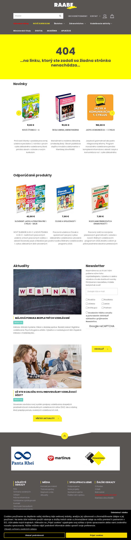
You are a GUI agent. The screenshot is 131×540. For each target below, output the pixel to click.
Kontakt (94, 16)
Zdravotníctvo (76, 23)
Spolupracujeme (75, 492)
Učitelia (90, 303)
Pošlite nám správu (76, 495)
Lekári (106, 303)
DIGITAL (39, 30)
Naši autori (99, 492)
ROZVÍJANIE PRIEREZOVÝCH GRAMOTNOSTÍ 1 (100, 222)
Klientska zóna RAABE (104, 498)
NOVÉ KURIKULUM (41, 23)
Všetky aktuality (47, 418)
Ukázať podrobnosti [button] (34, 535)
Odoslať (101, 349)
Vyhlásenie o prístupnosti (24, 500)
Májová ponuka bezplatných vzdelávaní (42, 318)
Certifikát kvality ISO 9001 (106, 495)
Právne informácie (21, 497)
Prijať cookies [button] (96, 535)
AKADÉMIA (52, 30)
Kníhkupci (91, 307)
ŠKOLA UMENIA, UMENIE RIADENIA (65, 130)
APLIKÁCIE (66, 30)
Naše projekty (73, 489)
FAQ (15, 489)
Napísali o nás (47, 492)
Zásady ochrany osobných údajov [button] (20, 529)
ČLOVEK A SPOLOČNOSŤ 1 (65, 221)
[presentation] (106, 337)
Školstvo (58, 23)
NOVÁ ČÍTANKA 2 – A (30, 130)
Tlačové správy (47, 489)
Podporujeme (73, 486)
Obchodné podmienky (77, 16)
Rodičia (90, 299)
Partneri (106, 307)
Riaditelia (107, 299)
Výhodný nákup (21, 23)
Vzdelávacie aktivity (100, 23)
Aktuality (44, 495)
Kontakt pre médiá (49, 486)
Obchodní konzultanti (22, 506)
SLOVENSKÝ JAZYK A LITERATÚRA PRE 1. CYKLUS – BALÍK (31, 222)
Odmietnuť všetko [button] (119, 512)
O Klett (97, 489)
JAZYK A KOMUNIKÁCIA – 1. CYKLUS (100, 130)
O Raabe (99, 486)
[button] (100, 16)
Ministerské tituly (22, 30)
